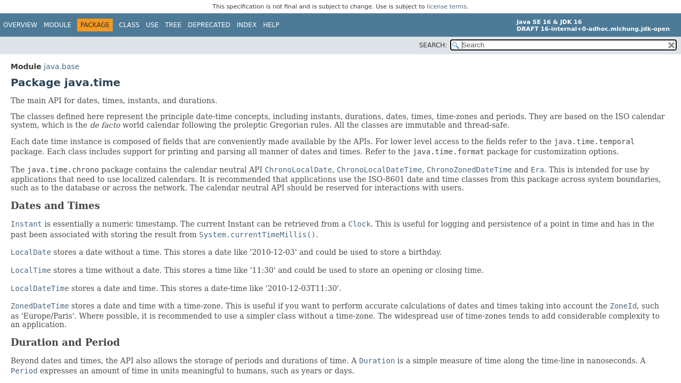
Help (271, 25)
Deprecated (209, 25)
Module (57, 25)
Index (247, 25)
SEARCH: (433, 45)
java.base (61, 66)
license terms (447, 6)
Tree (173, 25)
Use (152, 25)
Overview (20, 25)
